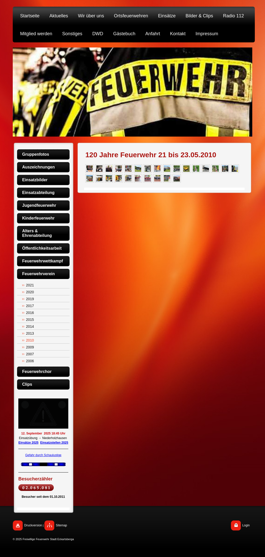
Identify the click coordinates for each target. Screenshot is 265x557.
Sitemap (61, 525)
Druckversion (33, 525)
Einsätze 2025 (28, 442)
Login (246, 525)
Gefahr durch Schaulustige (43, 455)
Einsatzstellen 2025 (54, 442)
